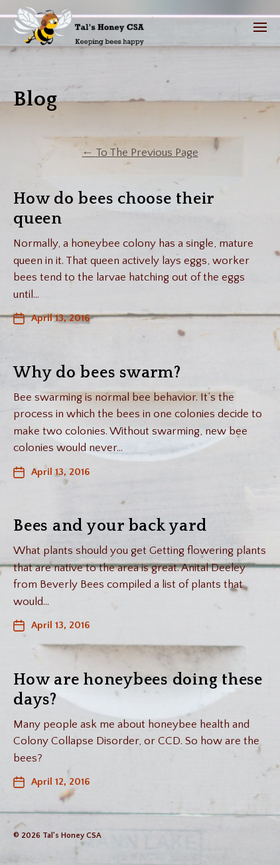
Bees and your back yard (109, 526)
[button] (260, 26)
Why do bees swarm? (97, 372)
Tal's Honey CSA (72, 835)
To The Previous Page (140, 153)
